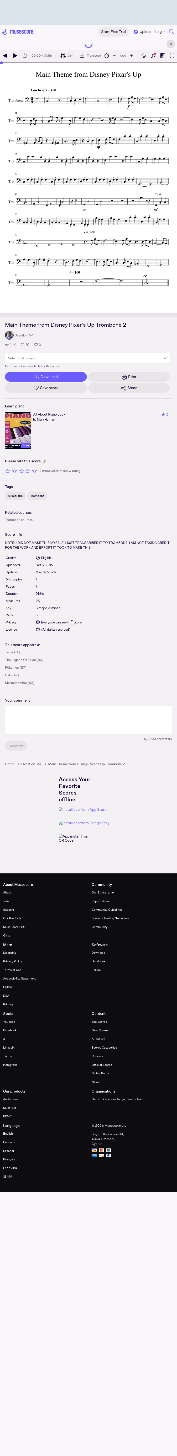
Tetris (9, 652)
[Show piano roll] (162, 55)
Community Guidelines (107, 909)
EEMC (7, 1116)
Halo (8, 675)
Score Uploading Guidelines (110, 918)
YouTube (9, 1021)
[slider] (1, 62)
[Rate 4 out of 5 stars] (28, 471)
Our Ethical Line (103, 892)
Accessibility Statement (19, 978)
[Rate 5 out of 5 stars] (34, 471)
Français (9, 1159)
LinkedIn (9, 1047)
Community (99, 927)
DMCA (7, 987)
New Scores (100, 1030)
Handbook (98, 961)
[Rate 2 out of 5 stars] (14, 471)
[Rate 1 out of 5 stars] (8, 471)
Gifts (6, 935)
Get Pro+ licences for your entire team (118, 1099)
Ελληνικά (10, 1168)
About (7, 892)
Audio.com (10, 1099)
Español (8, 1151)
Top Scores (99, 1021)
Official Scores (102, 1064)
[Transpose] (90, 56)
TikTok (7, 1056)
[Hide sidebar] (72, 621)
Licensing (9, 952)
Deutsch (9, 1142)
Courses (97, 1056)
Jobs (6, 901)
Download (98, 952)
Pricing (8, 1004)
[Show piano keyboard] (153, 55)
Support (8, 909)
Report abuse (101, 901)
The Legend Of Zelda (20, 660)
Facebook (9, 1030)
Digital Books (100, 1073)
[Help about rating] (44, 461)
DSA (6, 995)
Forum (96, 970)
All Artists (98, 1039)
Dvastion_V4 (31, 764)
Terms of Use (12, 970)
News (95, 1082)
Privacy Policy (12, 961)
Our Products (12, 918)
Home (10, 764)
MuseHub (9, 1108)
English (8, 1133)
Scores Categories (104, 1047)
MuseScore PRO (14, 927)
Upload (142, 32)
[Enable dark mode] (143, 55)
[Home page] (17, 32)
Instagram (10, 1064)
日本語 (7, 1176)
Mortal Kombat (16, 683)
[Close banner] (171, 44)
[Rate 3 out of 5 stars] (21, 471)
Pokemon (12, 667)
